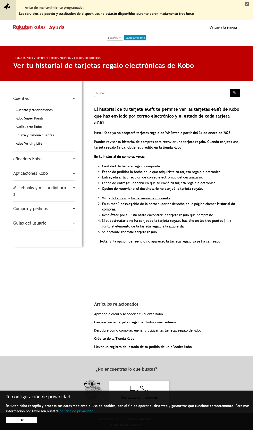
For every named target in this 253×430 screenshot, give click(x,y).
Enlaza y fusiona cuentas (35, 135)
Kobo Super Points (30, 118)
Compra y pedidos (47, 58)
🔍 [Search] (235, 93)
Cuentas (21, 98)
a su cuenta (160, 198)
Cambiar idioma (135, 37)
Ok (22, 420)
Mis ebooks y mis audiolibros (39, 191)
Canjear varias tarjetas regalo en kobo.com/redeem (135, 322)
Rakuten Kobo (24, 58)
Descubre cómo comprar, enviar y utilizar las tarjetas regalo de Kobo (147, 330)
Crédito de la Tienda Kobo (114, 338)
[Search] (162, 93)
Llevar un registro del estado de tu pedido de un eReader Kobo (143, 346)
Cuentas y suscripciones (34, 110)
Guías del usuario (29, 223)
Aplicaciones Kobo (30, 173)
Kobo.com (119, 198)
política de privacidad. (77, 411)
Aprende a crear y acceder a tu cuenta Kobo (128, 314)
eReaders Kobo (27, 158)
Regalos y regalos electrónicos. (81, 58)
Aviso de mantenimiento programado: (54, 7)
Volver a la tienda (223, 27)
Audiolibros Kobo (29, 126)
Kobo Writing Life (29, 143)
